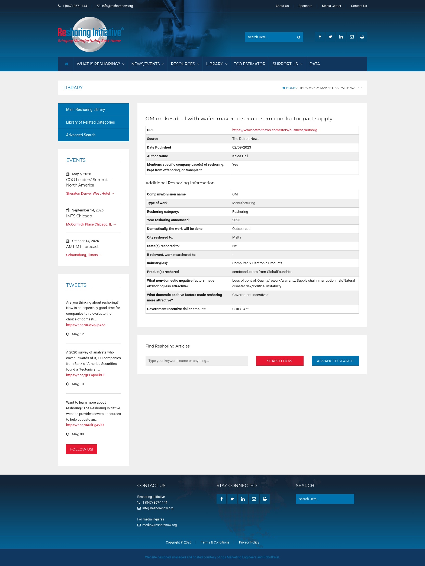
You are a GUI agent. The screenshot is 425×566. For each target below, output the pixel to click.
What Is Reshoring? (100, 64)
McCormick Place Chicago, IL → (91, 224)
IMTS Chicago (79, 216)
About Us (282, 6)
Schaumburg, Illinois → (84, 255)
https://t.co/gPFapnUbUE (85, 375)
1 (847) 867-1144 (72, 6)
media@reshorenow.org (160, 525)
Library (216, 64)
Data (315, 64)
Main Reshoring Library (85, 109)
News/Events (147, 64)
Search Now (279, 360)
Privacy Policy (249, 542)
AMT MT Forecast (82, 246)
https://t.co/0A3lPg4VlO (85, 425)
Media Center (331, 6)
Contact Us (359, 6)
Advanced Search (80, 135)
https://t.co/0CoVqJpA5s (85, 325)
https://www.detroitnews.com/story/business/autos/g (274, 130)
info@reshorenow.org (115, 6)
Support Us (287, 64)
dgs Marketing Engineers (238, 557)
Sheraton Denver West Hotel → (90, 193)
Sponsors (305, 6)
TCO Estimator (250, 64)
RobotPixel (271, 557)
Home (289, 88)
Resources (185, 64)
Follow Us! (81, 449)
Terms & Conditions (215, 542)
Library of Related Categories (90, 122)
